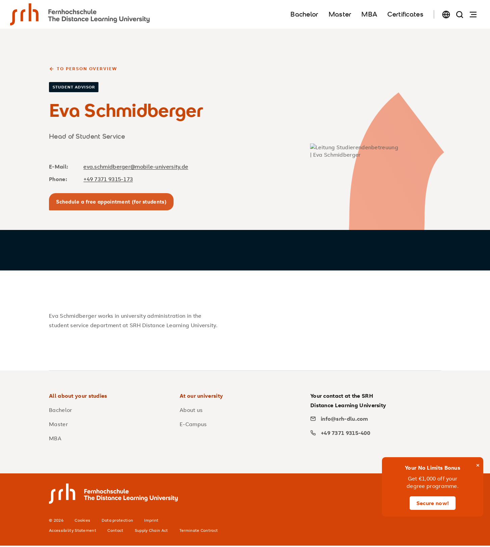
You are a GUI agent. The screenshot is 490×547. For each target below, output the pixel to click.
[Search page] (459, 14)
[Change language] (446, 14)
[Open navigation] (473, 14)
